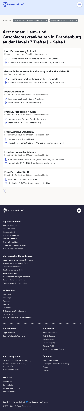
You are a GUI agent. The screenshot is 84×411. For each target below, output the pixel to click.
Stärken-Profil (48, 346)
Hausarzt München (10, 225)
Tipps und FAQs (9, 333)
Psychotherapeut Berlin (12, 235)
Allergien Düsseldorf (11, 273)
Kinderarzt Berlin (9, 232)
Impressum (7, 382)
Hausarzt (6, 304)
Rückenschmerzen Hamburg (14, 280)
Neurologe (7, 298)
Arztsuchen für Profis (11, 370)
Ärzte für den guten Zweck (53, 349)
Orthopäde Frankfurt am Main (14, 245)
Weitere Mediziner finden (13, 249)
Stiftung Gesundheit (51, 360)
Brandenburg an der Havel (62, 21)
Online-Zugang (49, 343)
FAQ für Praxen (49, 336)
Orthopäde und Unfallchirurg (14, 311)
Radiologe (7, 294)
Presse (45, 367)
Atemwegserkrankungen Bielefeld (16, 277)
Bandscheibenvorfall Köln (13, 270)
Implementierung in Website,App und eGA (14, 365)
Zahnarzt (6, 301)
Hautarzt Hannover (10, 239)
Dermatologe (8, 314)
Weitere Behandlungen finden (15, 283)
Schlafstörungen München (13, 267)
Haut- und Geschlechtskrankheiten (29, 21)
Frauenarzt (7, 308)
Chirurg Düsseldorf (10, 242)
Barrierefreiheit (9, 392)
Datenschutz (8, 385)
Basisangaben (48, 339)
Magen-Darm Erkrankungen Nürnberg (18, 260)
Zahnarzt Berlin (9, 229)
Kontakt (46, 370)
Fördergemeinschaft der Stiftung (56, 364)
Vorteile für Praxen (50, 333)
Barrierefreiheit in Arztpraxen (14, 336)
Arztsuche (7, 20)
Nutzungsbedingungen (12, 388)
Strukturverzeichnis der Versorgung (17, 360)
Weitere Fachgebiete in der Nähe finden (18, 318)
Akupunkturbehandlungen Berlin (16, 263)
